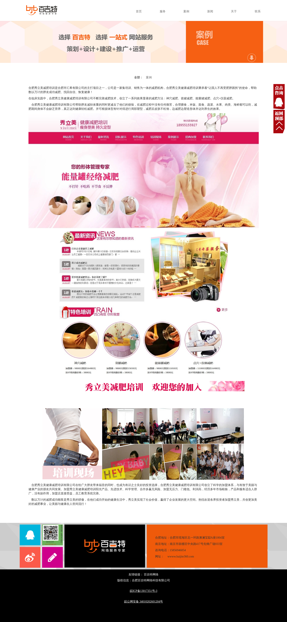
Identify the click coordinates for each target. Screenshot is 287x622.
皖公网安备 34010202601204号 (143, 601)
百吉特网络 (151, 574)
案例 (149, 77)
